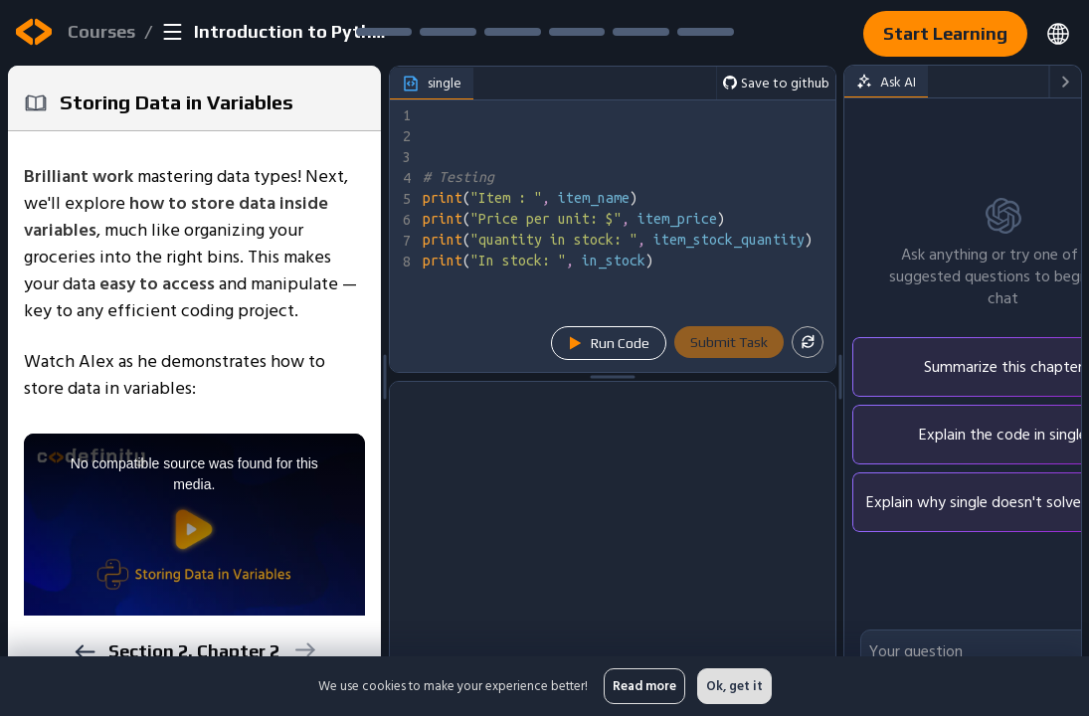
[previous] (84, 651)
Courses (101, 31)
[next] (303, 649)
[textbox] (627, 236)
